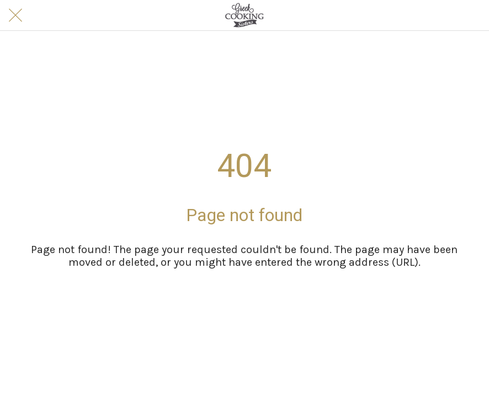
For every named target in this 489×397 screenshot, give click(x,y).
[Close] (15, 15)
